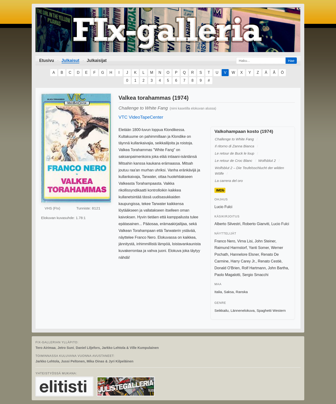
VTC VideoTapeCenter (141, 117)
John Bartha (278, 268)
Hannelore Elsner (244, 254)
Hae (291, 61)
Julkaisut (70, 60)
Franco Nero (224, 241)
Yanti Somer (259, 248)
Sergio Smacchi (255, 275)
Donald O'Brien (227, 268)
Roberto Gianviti (255, 224)
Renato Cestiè (269, 261)
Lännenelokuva (243, 310)
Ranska (242, 292)
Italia (218, 292)
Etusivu (46, 60)
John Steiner (265, 241)
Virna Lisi (245, 241)
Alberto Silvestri (227, 224)
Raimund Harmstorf (230, 248)
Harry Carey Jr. (243, 261)
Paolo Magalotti (227, 275)
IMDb (220, 190)
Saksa (229, 292)
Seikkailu (221, 310)
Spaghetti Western (271, 310)
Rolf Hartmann (254, 268)
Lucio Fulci (223, 207)
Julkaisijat (97, 60)
